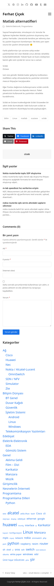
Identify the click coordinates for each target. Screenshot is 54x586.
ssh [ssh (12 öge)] (22, 549)
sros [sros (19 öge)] (17, 549)
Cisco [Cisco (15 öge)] (39, 513)
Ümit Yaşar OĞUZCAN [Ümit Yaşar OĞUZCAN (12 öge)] (13, 559)
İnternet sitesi (9, 270)
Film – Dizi (12, 465)
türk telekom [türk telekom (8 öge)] (41, 550)
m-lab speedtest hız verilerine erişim (20, 188)
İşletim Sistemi (15, 412)
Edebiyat (8, 436)
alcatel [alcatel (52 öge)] (13, 513)
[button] (49, 14)
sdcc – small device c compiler (37, 573)
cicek (27, 154)
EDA (8, 446)
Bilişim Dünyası (13, 393)
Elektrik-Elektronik (13, 26)
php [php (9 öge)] (44, 538)
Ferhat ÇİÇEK (20, 582)
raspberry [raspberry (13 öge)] (25, 543)
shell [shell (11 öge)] (8, 549)
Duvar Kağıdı (14, 403)
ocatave (34, 118)
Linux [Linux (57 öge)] (28, 532)
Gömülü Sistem (16, 450)
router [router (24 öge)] (44, 544)
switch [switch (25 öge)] (30, 549)
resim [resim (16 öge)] (35, 543)
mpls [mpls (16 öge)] (5, 537)
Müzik (10, 479)
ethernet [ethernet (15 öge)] (31, 518)
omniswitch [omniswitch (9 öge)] (37, 538)
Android (13, 417)
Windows (14, 427)
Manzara (11, 474)
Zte (8, 388)
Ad (5, 248)
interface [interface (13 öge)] (29, 525)
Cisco (9, 355)
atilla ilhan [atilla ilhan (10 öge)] (25, 513)
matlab (24, 118)
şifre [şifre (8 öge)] (27, 560)
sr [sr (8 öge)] (13, 550)
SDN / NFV (12, 379)
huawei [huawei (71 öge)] (10, 525)
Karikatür (12, 469)
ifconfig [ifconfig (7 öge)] (21, 526)
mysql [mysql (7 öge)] (12, 538)
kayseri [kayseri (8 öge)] (5, 533)
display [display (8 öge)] (13, 519)
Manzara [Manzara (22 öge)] (40, 532)
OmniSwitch (16, 374)
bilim (6, 118)
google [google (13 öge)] (41, 518)
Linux (14, 118)
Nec (8, 365)
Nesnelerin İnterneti (16, 489)
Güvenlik (11, 407)
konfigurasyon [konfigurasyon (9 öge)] (16, 533)
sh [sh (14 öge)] (4, 549)
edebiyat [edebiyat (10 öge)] (21, 519)
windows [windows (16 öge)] (28, 554)
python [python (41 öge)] (13, 543)
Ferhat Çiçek (13, 14)
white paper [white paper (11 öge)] (16, 554)
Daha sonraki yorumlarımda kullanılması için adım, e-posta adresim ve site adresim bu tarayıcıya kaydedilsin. (26, 287)
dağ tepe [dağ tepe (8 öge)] (6, 519)
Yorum (6, 297)
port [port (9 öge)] (4, 544)
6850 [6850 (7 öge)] (4, 514)
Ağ (4, 350)
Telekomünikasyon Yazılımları (25, 431)
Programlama (27, 26)
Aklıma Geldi (14, 460)
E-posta (7, 259)
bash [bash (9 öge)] (33, 513)
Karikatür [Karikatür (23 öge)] (44, 525)
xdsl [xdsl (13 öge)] (36, 554)
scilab (44, 118)
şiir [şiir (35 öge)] (32, 559)
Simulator (12, 384)
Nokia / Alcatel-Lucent (20, 369)
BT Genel (12, 398)
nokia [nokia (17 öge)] (27, 537)
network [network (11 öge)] (19, 538)
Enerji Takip (9, 573)
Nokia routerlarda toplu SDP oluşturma (22, 173)
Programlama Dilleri (16, 498)
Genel (7, 455)
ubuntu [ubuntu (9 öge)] (6, 554)
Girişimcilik (10, 484)
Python (10, 503)
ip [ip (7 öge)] (36, 526)
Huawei (11, 360)
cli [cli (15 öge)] (44, 513)
